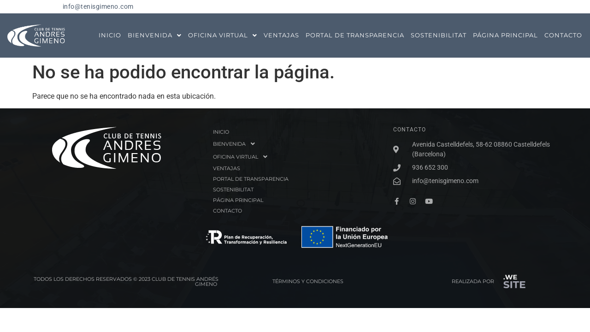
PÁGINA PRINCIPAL (505, 35)
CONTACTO (563, 35)
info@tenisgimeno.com (98, 7)
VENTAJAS (281, 35)
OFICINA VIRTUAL (222, 35)
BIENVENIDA (155, 35)
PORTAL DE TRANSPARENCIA (355, 35)
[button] (154, 35)
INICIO (110, 35)
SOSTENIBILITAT (438, 35)
